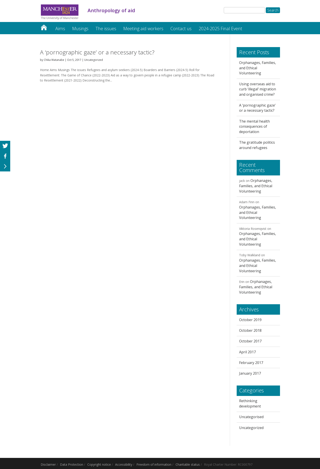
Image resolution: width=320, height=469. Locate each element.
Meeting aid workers (143, 29)
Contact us (181, 29)
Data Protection (71, 464)
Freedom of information (153, 464)
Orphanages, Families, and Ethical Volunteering (255, 186)
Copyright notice (99, 464)
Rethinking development (250, 403)
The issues (106, 29)
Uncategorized (93, 60)
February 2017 (251, 362)
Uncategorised (251, 416)
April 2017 (247, 352)
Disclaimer (48, 464)
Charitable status (188, 464)
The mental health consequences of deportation (254, 126)
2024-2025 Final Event (220, 29)
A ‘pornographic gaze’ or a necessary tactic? (97, 52)
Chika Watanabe (54, 60)
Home (44, 26)
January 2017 (250, 373)
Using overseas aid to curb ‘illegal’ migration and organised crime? (257, 89)
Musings (80, 29)
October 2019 (250, 319)
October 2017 (250, 341)
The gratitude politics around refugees (257, 145)
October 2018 (250, 330)
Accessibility (123, 464)
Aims (60, 29)
